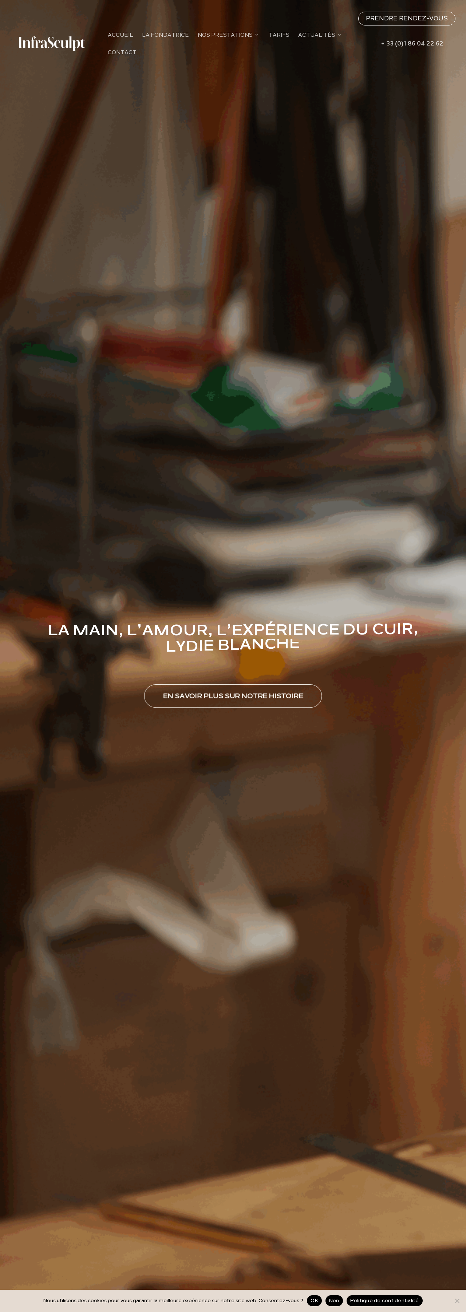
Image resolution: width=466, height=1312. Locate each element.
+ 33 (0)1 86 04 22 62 (412, 43)
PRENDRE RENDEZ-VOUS (407, 18)
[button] (233, 696)
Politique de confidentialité (384, 1300)
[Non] (457, 1300)
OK (314, 1300)
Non (334, 1300)
